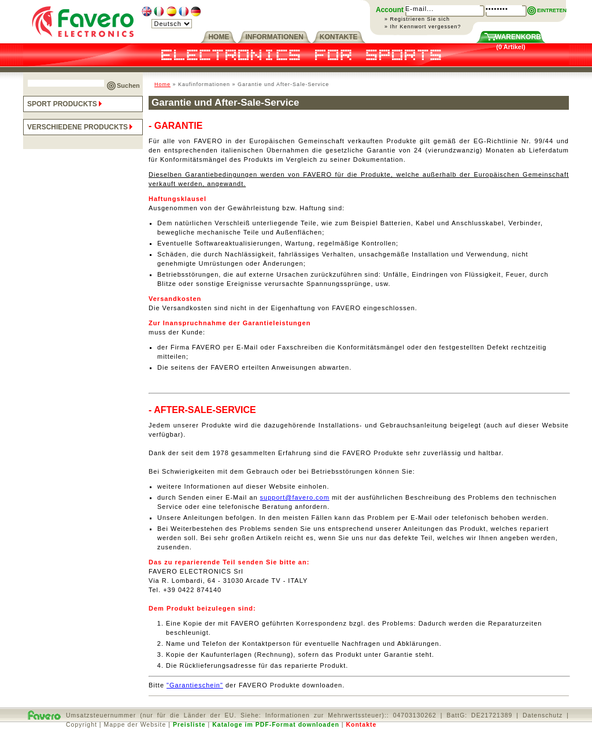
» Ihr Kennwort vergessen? (422, 26)
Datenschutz (543, 715)
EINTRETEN (552, 10)
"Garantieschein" (194, 685)
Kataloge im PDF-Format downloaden (275, 724)
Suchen (128, 85)
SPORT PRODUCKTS (65, 104)
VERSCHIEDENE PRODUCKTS (81, 127)
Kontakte (361, 724)
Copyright (81, 724)
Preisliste (189, 724)
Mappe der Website (135, 724)
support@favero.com (295, 497)
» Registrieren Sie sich (417, 19)
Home (162, 84)
